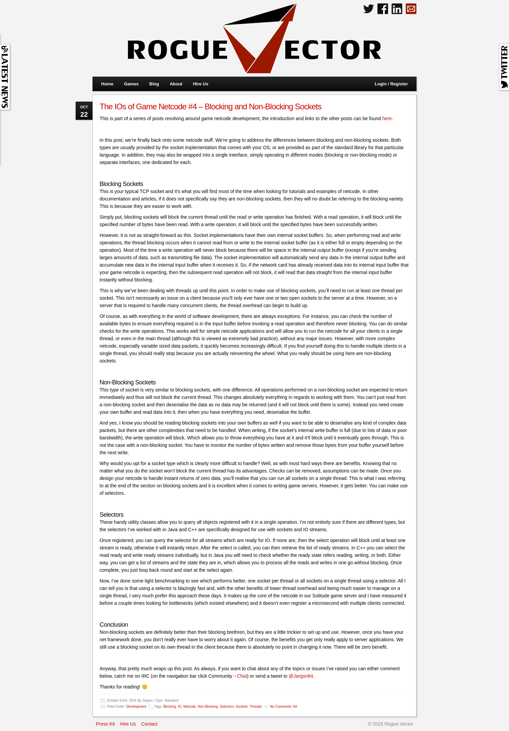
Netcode (189, 706)
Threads (255, 706)
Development (136, 706)
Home (107, 83)
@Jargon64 (301, 676)
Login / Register (391, 83)
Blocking (169, 706)
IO (180, 706)
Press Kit (105, 724)
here (387, 118)
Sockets (242, 706)
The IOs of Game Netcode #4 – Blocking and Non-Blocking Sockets (210, 106)
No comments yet (283, 706)
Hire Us (201, 83)
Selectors (227, 706)
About (176, 83)
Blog (154, 83)
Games (131, 83)
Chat (242, 676)
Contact (149, 724)
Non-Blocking (208, 706)
